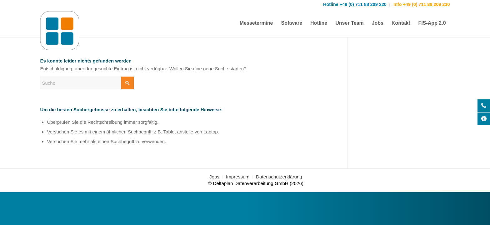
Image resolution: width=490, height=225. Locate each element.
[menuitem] (256, 23)
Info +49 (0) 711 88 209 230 (421, 4)
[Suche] (87, 83)
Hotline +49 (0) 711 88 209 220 (355, 4)
